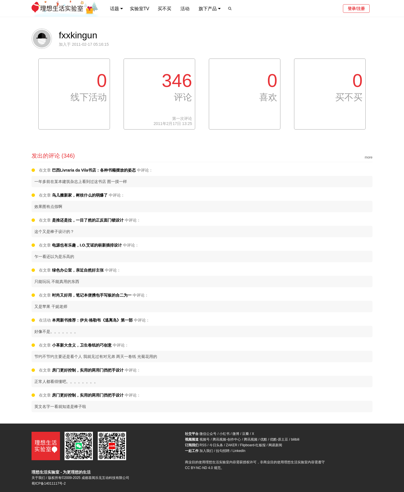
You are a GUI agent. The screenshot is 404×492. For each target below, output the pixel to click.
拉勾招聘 (223, 451)
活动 (184, 8)
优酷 (263, 439)
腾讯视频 (250, 439)
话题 (114, 8)
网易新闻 (275, 445)
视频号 (204, 439)
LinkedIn (238, 451)
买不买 (164, 8)
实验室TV (139, 8)
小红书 (224, 434)
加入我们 (206, 451)
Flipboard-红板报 (253, 445)
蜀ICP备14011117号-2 (49, 483)
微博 (235, 434)
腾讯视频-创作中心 (227, 439)
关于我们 (38, 478)
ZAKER (231, 445)
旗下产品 (208, 8)
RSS (203, 445)
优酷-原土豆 (279, 439)
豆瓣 (245, 434)
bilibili (295, 439)
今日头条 (216, 445)
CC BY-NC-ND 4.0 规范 (203, 468)
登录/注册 (356, 8)
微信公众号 (207, 434)
